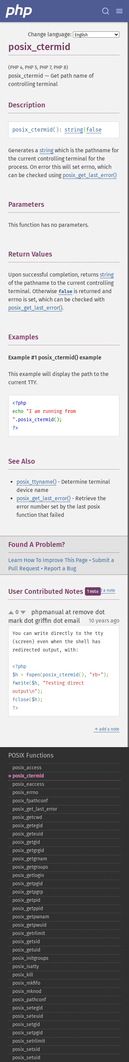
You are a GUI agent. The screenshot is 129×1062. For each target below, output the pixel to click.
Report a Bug (60, 568)
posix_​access (27, 768)
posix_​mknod (26, 991)
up (12, 612)
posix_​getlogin (28, 875)
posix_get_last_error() (90, 175)
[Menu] (119, 11)
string (73, 129)
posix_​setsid (26, 1049)
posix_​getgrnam (29, 859)
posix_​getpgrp (27, 892)
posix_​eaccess (28, 784)
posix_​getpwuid (29, 925)
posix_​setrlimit (28, 1041)
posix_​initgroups (30, 958)
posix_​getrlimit (28, 933)
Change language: (50, 34)
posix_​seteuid (27, 1016)
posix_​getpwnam (30, 917)
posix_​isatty (25, 966)
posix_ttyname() (36, 482)
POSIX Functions (30, 755)
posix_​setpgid (27, 1033)
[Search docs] (105, 11)
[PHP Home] (19, 11)
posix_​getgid (26, 842)
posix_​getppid (27, 908)
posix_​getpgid (27, 884)
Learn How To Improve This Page (48, 560)
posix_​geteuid (27, 834)
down (23, 612)
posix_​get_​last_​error (34, 809)
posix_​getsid (26, 942)
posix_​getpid (26, 900)
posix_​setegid (27, 1008)
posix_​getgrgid (28, 850)
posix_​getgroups (30, 867)
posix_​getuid (26, 950)
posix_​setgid (26, 1024)
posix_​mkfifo (26, 983)
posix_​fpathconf (30, 801)
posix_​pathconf (29, 1000)
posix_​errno (25, 792)
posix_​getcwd (27, 817)
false (93, 129)
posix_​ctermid (28, 776)
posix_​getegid (27, 826)
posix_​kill (22, 975)
